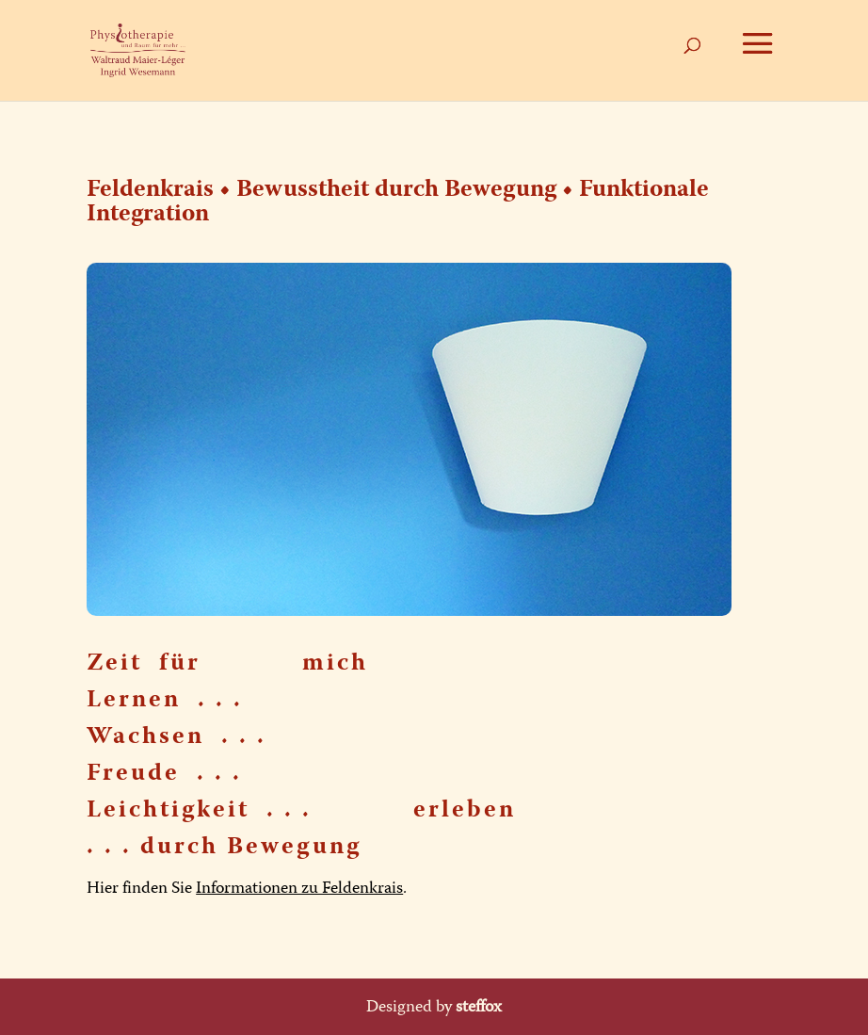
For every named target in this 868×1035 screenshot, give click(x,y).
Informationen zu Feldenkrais (299, 888)
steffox (479, 1006)
